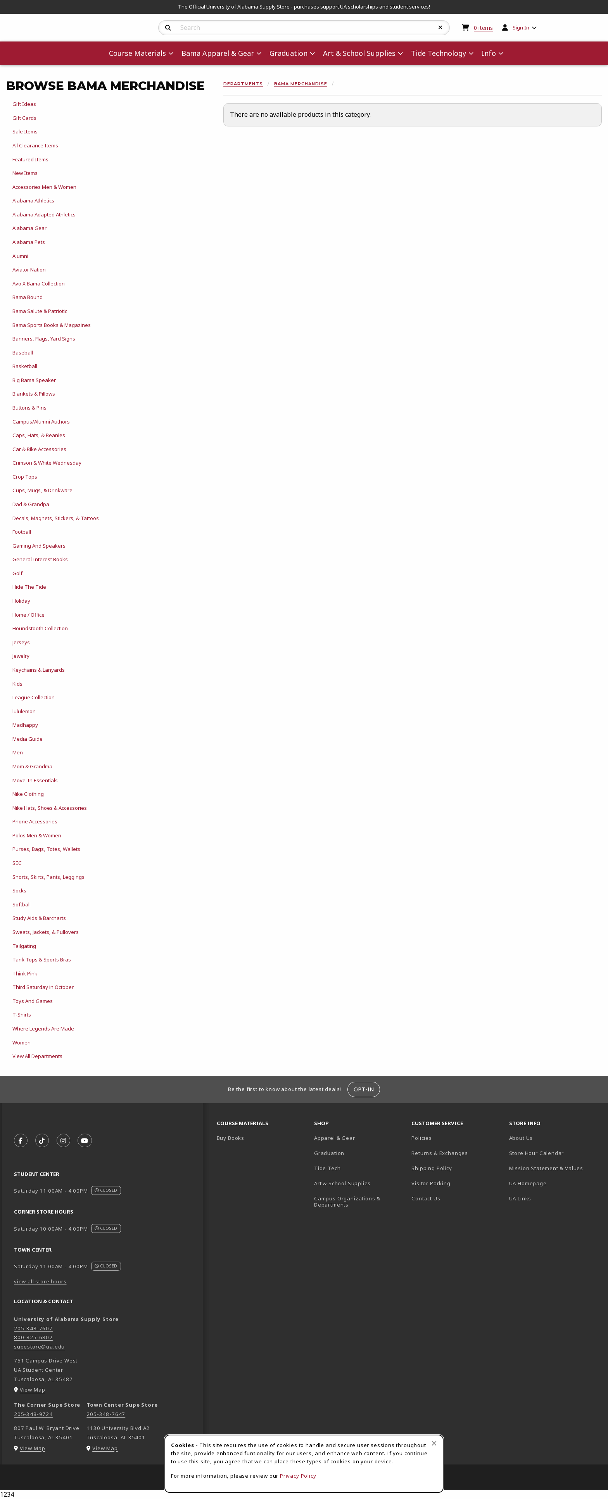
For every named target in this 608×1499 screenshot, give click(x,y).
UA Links (520, 1198)
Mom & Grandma (32, 766)
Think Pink (24, 973)
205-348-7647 (105, 1414)
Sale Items (25, 131)
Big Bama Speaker (34, 380)
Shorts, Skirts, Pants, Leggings (48, 876)
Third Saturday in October (43, 987)
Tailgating (24, 945)
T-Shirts (21, 1014)
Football (21, 531)
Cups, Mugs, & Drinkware (42, 490)
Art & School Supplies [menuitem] (359, 53)
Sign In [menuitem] (521, 27)
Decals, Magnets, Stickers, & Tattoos (55, 518)
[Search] (168, 28)
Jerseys (21, 642)
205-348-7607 (33, 1328)
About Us (521, 1137)
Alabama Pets (28, 242)
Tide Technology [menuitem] (438, 53)
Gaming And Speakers (39, 545)
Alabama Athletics (33, 200)
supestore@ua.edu (39, 1346)
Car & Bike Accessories (39, 449)
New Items (25, 172)
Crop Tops (24, 476)
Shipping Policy (431, 1168)
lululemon (24, 711)
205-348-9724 (33, 1414)
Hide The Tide (29, 586)
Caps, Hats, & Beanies (38, 435)
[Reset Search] (440, 27)
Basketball (24, 366)
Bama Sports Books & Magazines (51, 325)
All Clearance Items (35, 145)
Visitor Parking (430, 1183)
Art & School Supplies (342, 1183)
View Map (32, 1389)
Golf (17, 573)
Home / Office (28, 614)
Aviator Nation (29, 269)
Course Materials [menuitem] (137, 53)
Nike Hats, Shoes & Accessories (49, 807)
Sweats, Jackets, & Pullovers (45, 931)
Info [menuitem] (489, 53)
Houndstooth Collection (40, 628)
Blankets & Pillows (33, 393)
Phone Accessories (34, 821)
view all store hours (40, 1281)
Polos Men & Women (36, 835)
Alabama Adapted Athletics (44, 214)
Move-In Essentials (35, 780)
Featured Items (30, 159)
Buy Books (230, 1137)
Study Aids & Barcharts (39, 918)
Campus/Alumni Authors (41, 421)
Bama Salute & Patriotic (39, 311)
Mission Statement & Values (546, 1168)
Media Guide (27, 738)
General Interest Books (40, 559)
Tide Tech (327, 1168)
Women (21, 1042)
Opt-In (364, 1089)
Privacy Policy (298, 1475)
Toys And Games (32, 1001)
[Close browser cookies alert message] (434, 1443)
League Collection (33, 697)
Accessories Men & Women (44, 186)
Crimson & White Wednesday (46, 462)
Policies (421, 1137)
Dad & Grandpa (30, 504)
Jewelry (20, 655)
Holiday (21, 600)
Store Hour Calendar (554, 1153)
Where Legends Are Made (43, 1028)
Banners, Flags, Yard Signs (43, 338)
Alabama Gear (29, 228)
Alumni (20, 255)
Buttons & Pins (29, 407)
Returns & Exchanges (439, 1153)
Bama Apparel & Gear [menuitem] (217, 53)
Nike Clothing (28, 793)
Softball (21, 904)
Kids (17, 683)
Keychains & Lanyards (38, 669)
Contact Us (425, 1198)
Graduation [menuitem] (288, 53)
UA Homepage (554, 1183)
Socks (19, 890)
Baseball (22, 352)
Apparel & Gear (334, 1137)
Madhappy (25, 724)
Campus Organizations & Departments (358, 1202)
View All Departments (37, 1056)
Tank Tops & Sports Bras (41, 959)
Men (17, 752)
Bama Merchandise (300, 83)
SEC (17, 862)
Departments (243, 83)
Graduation (329, 1153)
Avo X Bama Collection (38, 283)
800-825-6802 (33, 1337)
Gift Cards (24, 117)
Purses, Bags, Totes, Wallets (46, 848)
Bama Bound (27, 297)
